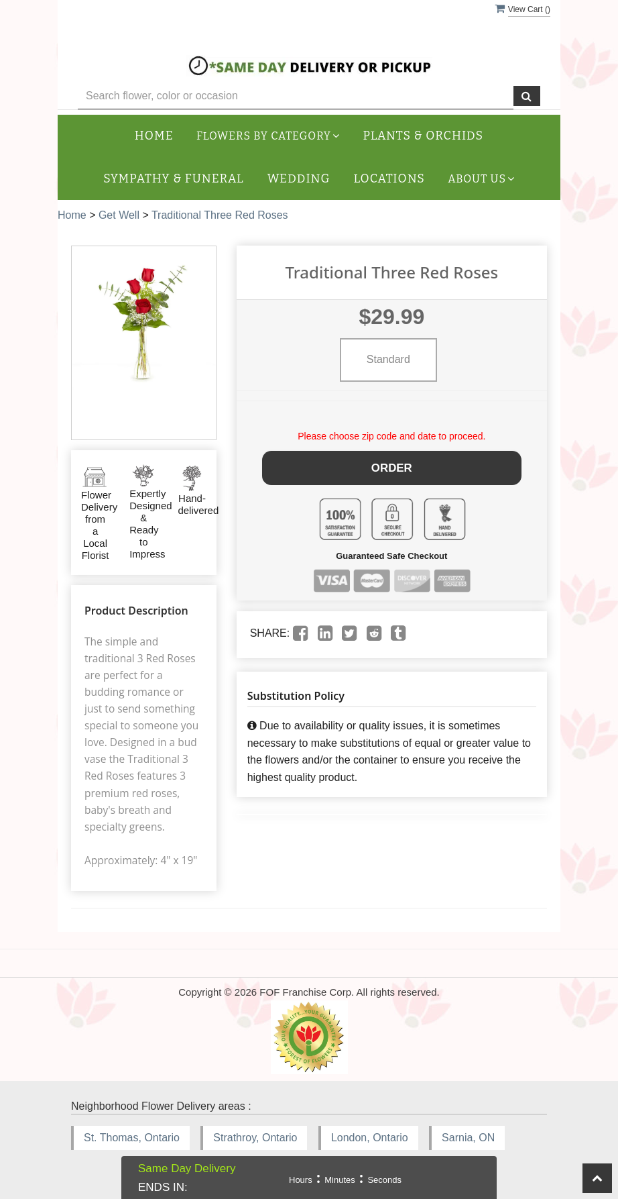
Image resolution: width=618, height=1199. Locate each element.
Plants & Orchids (423, 136)
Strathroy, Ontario (255, 1137)
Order (392, 466)
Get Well (119, 215)
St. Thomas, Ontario (132, 1137)
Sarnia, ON (468, 1137)
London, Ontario (369, 1137)
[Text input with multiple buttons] (295, 96)
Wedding (298, 179)
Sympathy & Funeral (173, 179)
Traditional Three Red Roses (219, 215)
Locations (389, 179)
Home (154, 136)
